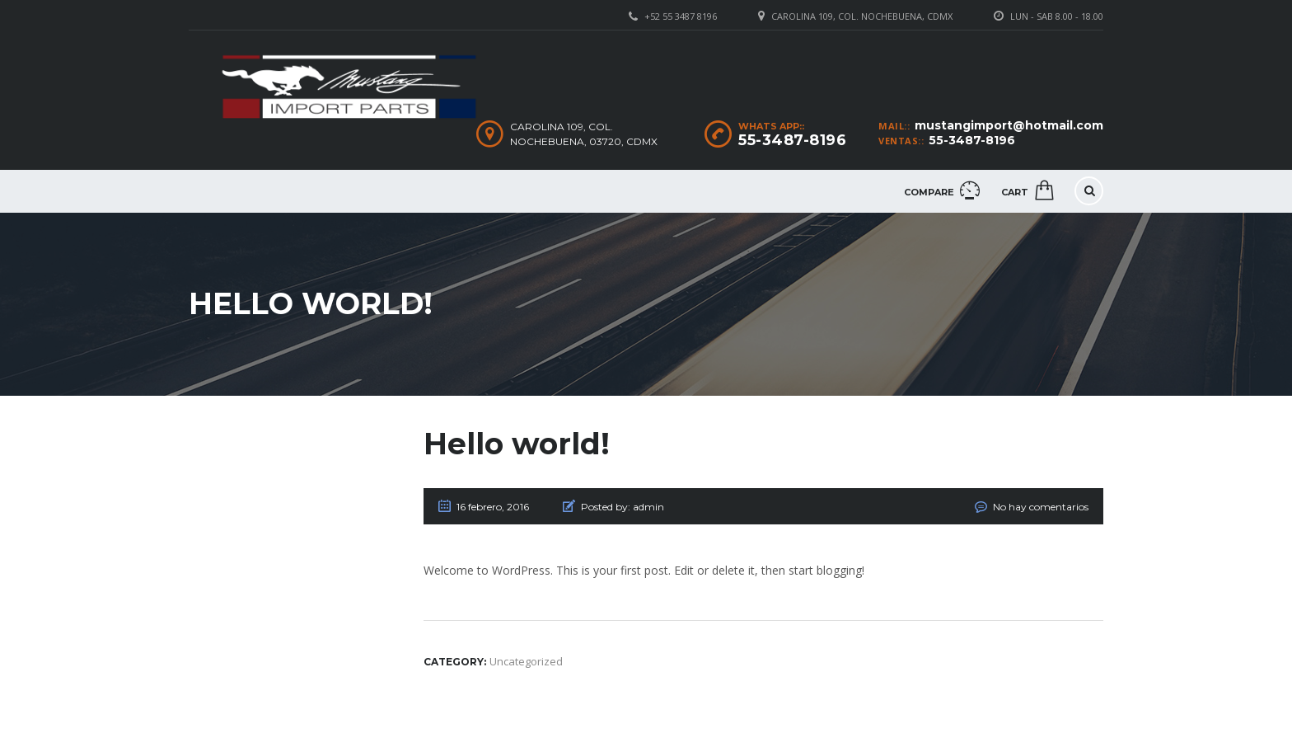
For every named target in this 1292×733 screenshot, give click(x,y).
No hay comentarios (1040, 506)
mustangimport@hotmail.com (1009, 125)
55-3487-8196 (972, 140)
